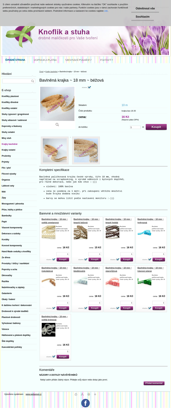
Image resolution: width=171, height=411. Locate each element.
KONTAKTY (106, 59)
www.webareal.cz (34, 394)
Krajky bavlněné (51, 72)
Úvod (41, 72)
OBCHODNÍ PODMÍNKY (78, 59)
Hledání (7, 73)
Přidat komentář (154, 383)
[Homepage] (15, 59)
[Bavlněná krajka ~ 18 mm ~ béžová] (57, 107)
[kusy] (135, 127)
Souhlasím (142, 16)
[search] (32, 81)
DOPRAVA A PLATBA (45, 59)
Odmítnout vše (145, 8)
